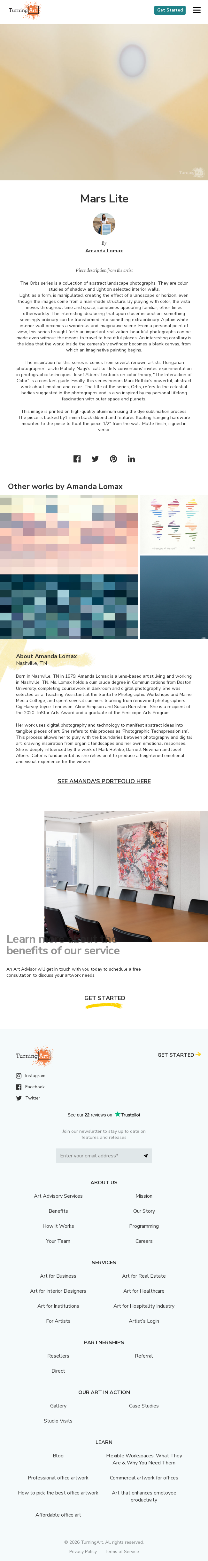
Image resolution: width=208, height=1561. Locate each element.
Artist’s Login (144, 1321)
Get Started (170, 10)
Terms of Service (121, 1552)
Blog (58, 1455)
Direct (58, 1371)
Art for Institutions (58, 1306)
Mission (143, 1196)
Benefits (58, 1211)
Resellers (58, 1356)
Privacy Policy (83, 1552)
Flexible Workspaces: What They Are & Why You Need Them (144, 1459)
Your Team (58, 1241)
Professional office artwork (58, 1477)
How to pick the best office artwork (58, 1492)
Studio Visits (58, 1420)
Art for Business (58, 1276)
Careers (144, 1241)
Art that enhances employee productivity (144, 1496)
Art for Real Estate (144, 1276)
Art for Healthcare (144, 1291)
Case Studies (144, 1405)
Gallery (58, 1405)
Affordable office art (58, 1514)
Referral (144, 1356)
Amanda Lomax (104, 250)
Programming (144, 1226)
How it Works (58, 1226)
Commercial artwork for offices (144, 1477)
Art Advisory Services (58, 1196)
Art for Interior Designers (58, 1291)
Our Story (144, 1211)
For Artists (58, 1321)
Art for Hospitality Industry (143, 1306)
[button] (196, 10)
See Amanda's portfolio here (104, 781)
